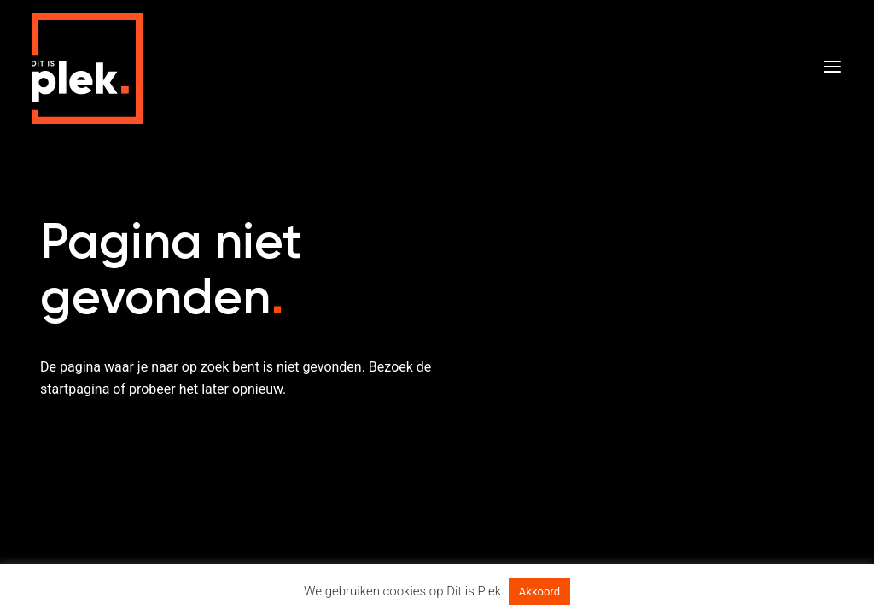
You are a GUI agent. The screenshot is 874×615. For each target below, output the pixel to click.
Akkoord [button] (539, 591)
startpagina (74, 389)
